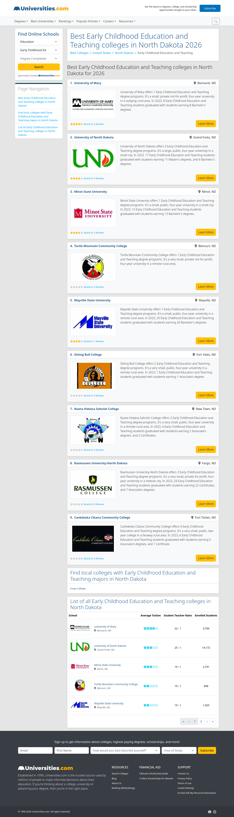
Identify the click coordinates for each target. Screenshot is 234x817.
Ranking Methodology (123, 788)
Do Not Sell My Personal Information (197, 793)
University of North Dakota (94, 137)
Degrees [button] (20, 21)
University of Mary (87, 83)
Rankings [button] (65, 21)
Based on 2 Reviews (94, 124)
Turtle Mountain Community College (100, 246)
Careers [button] (108, 21)
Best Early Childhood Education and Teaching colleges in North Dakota (37, 101)
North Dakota (124, 53)
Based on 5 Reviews (94, 178)
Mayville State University (92, 300)
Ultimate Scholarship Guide (153, 773)
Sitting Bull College (88, 355)
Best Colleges (79, 53)
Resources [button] (126, 21)
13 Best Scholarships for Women (156, 778)
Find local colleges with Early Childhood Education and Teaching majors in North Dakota (38, 116)
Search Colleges (120, 773)
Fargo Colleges (78, 588)
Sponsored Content (28, 75)
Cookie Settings (186, 788)
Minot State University (90, 192)
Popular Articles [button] (87, 21)
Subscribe (210, 8)
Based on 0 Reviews (94, 287)
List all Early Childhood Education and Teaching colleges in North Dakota (38, 131)
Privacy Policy (185, 778)
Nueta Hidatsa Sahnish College (96, 409)
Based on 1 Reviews (94, 341)
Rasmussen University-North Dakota (100, 463)
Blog (114, 778)
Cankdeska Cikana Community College (102, 517)
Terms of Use (184, 783)
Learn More (206, 124)
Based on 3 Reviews (94, 232)
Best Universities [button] (42, 21)
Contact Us (183, 773)
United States (102, 53)
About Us (116, 783)
